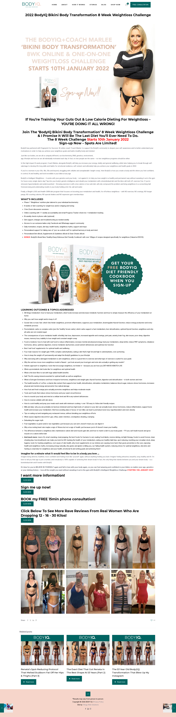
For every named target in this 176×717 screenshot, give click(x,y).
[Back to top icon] (88, 694)
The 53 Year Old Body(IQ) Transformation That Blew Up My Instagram (130, 672)
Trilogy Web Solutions (91, 705)
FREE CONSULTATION (140, 5)
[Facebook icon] (86, 709)
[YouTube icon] (88, 709)
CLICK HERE (27, 480)
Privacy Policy (98, 702)
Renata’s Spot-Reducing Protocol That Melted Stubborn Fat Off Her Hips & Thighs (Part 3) (42, 672)
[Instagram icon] (90, 709)
